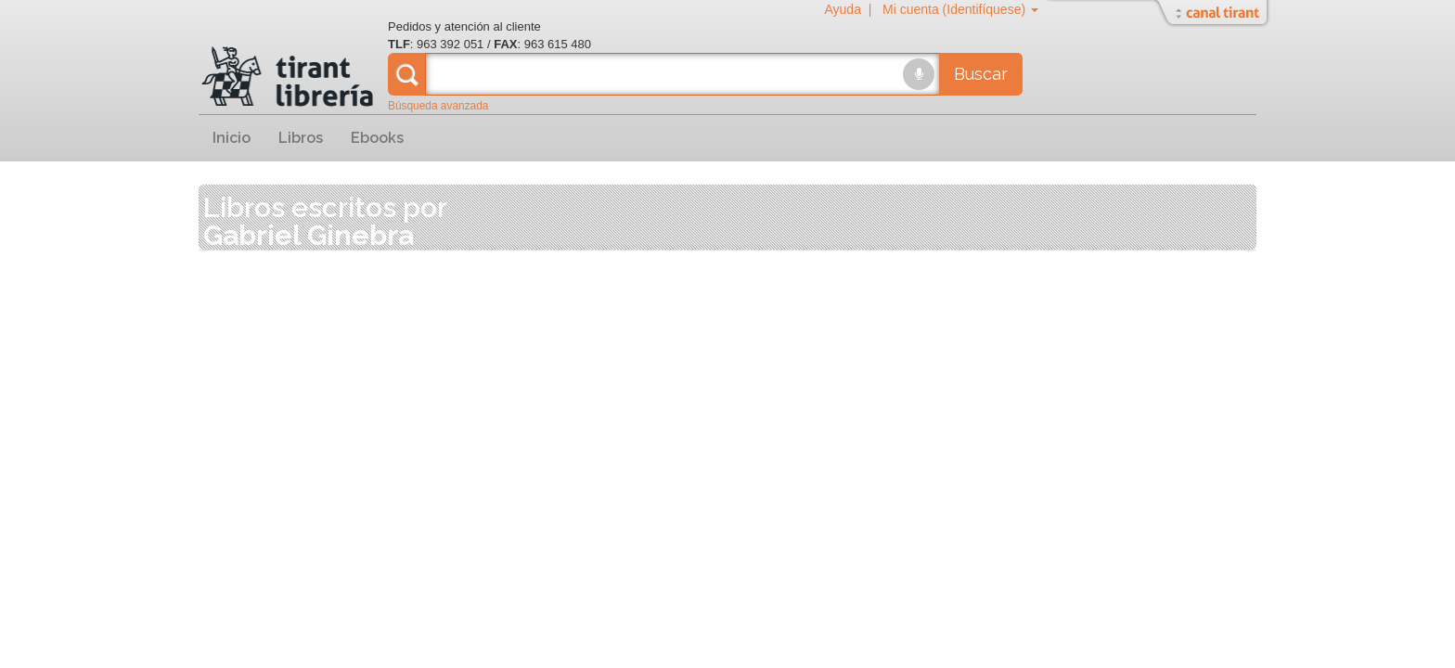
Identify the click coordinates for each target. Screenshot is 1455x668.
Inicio (231, 138)
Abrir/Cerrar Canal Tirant (1214, 14)
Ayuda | (851, 9)
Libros (300, 138)
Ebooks (377, 138)
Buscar (981, 74)
